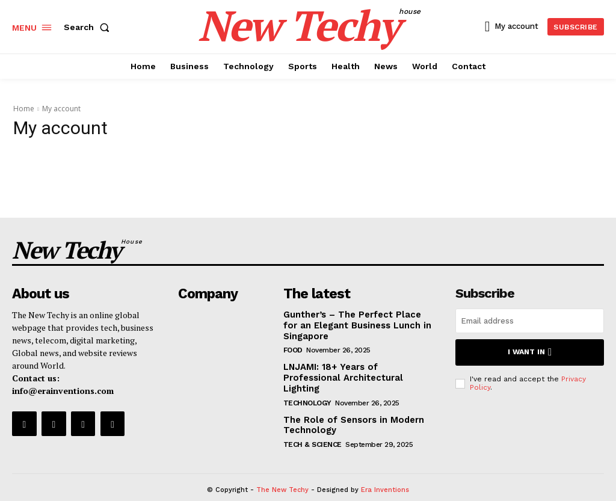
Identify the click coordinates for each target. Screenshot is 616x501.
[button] (89, 27)
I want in (529, 349)
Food (293, 346)
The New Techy (282, 472)
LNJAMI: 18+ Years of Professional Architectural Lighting (355, 368)
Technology (307, 386)
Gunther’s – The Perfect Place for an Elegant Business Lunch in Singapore (355, 322)
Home (23, 108)
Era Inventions (385, 472)
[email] (529, 318)
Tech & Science (312, 427)
